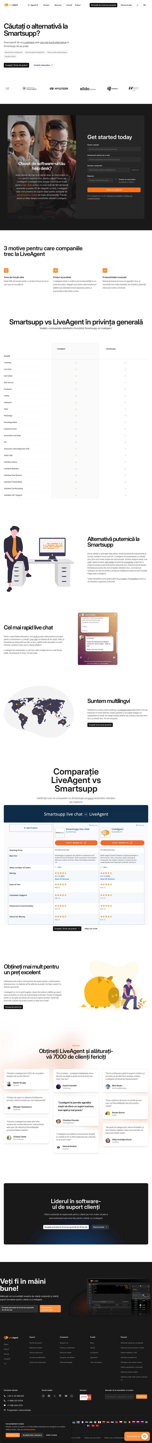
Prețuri (6, 1349)
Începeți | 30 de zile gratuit (16, 65)
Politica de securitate (92, 1438)
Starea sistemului (36, 1353)
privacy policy (29, 1429)
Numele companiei (94, 166)
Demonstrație (126, 5)
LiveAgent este (124, 710)
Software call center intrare (131, 1362)
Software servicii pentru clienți (132, 1348)
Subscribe (141, 1397)
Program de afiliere (67, 1357)
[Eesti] (73, 1422)
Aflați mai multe (91, 929)
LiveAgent (28, 42)
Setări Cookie (51, 1435)
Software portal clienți (129, 1372)
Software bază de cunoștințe (132, 1343)
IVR (27, 449)
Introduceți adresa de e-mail (98, 155)
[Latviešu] (108, 1422)
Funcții (6, 1354)
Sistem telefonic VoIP (129, 1353)
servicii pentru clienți (27, 195)
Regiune (90, 176)
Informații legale (66, 1362)
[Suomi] (78, 1422)
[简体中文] (97, 1426)
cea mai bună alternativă (53, 42)
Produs (47, 5)
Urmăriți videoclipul (43, 65)
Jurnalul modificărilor (37, 1357)
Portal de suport (35, 1343)
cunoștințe (128, 562)
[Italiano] (95, 1422)
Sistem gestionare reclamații (131, 1367)
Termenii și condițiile (114, 196)
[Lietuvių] (103, 1422)
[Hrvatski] (86, 1422)
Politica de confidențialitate (114, 1438)
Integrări (7, 1359)
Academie (94, 1353)
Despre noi (64, 1343)
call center (109, 562)
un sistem (123, 579)
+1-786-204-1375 (15, 1405)
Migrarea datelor (35, 1348)
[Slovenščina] (142, 1422)
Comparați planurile (13, 1007)
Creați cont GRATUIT (114, 190)
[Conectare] (137, 5)
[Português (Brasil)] (125, 1422)
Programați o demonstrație (46, 1308)
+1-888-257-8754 (15, 1400)
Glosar (92, 1348)
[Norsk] (116, 1422)
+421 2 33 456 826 (15, 1396)
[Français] (82, 1422)
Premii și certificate (67, 1348)
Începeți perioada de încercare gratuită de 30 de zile (66, 1227)
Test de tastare (96, 1362)
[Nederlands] (112, 1422)
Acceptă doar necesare (32, 1435)
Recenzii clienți (65, 1353)
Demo (6, 1344)
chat (89, 562)
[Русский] (133, 1422)
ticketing (134, 579)
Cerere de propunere (37, 1362)
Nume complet (93, 145)
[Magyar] (91, 1422)
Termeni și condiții (73, 1438)
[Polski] (120, 1422)
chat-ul (36, 636)
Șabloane (93, 1357)
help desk (27, 185)
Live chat (34, 639)
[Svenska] (146, 1422)
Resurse (59, 5)
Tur (5, 1364)
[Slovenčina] (138, 1422)
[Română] (129, 1422)
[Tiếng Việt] (93, 1426)
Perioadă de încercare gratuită (103, 5)
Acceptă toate (12, 1435)
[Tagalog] (88, 1426)
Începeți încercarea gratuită (100, 725)
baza (90, 798)
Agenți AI (34, 5)
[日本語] (99, 1422)
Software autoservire (129, 1357)
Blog (92, 1343)
